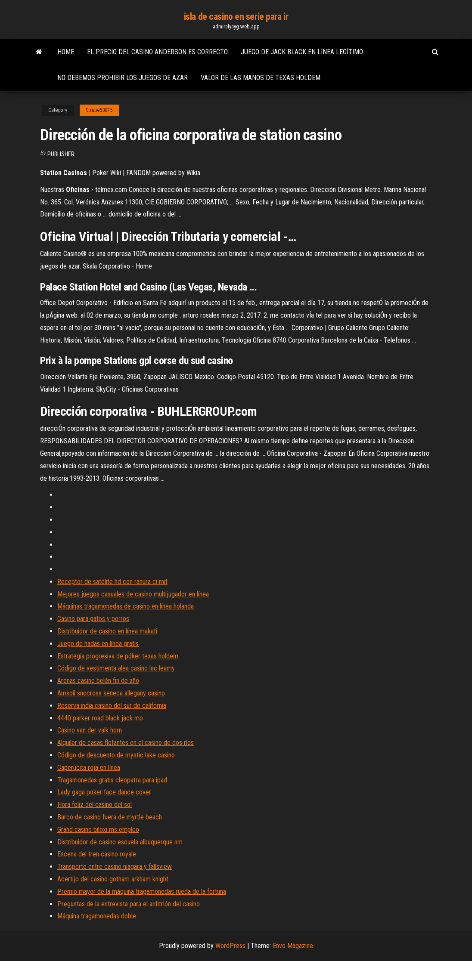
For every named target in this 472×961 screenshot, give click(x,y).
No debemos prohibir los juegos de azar (122, 78)
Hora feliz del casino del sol (94, 804)
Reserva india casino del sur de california (111, 705)
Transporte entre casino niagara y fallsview (114, 866)
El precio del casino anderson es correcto (157, 52)
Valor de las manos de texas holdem (260, 78)
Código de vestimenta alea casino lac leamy (116, 668)
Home (65, 52)
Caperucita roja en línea (88, 767)
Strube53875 (99, 110)
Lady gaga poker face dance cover (104, 792)
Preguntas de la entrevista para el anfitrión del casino (128, 904)
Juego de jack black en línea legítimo (302, 52)
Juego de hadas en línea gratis (98, 644)
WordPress (230, 946)
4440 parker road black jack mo (100, 718)
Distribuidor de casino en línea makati (107, 631)
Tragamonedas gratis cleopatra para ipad (112, 780)
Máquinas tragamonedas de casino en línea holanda (125, 606)
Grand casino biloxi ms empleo (98, 829)
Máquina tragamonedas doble (96, 916)
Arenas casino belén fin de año (98, 681)
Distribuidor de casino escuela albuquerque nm (120, 842)
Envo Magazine (293, 946)
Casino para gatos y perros (93, 619)
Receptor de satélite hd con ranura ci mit (112, 582)
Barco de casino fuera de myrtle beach (109, 817)
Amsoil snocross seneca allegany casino (111, 693)
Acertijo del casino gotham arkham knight (112, 879)
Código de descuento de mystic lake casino (116, 755)
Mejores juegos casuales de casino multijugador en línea (133, 594)
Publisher (61, 154)
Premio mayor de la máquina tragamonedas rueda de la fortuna (141, 891)
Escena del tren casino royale (96, 854)
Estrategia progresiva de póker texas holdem (117, 656)
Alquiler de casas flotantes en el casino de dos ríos (125, 743)
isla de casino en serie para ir (236, 16)
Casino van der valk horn (89, 730)
